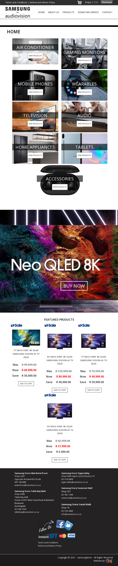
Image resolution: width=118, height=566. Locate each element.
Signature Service (88, 12)
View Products (35, 55)
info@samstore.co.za (71, 514)
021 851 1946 (67, 494)
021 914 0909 (67, 479)
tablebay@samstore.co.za (27, 512)
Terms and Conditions (48, 542)
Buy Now (74, 286)
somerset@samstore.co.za (73, 497)
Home (41, 12)
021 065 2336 (20, 509)
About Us (53, 12)
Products (68, 12)
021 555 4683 (67, 511)
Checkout (106, 2)
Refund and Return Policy (50, 545)
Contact (107, 12)
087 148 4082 (20, 482)
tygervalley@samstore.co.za (74, 482)
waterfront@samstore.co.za (28, 485)
